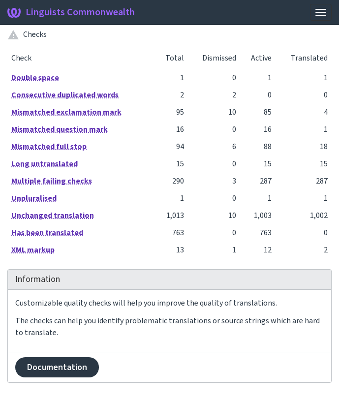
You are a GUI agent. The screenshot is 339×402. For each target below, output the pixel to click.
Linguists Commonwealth (71, 12)
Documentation (57, 367)
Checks (35, 34)
